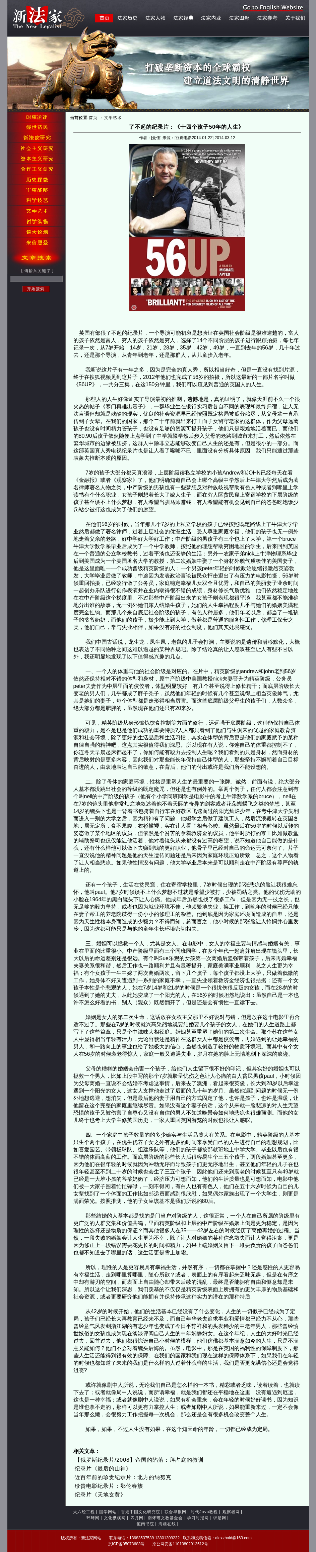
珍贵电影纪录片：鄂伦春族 (109, 1486)
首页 (93, 117)
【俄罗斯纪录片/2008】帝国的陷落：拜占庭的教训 (139, 1460)
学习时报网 (198, 1518)
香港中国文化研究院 (140, 1512)
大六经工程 (84, 1512)
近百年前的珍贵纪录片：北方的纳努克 (123, 1477)
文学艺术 (113, 117)
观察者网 (231, 1512)
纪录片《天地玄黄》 (100, 1494)
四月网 (136, 1518)
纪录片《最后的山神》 (103, 1468)
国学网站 (108, 1512)
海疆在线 (167, 1524)
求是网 (219, 1518)
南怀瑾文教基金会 (165, 1518)
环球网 (93, 1518)
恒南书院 (145, 1524)
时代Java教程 (204, 1512)
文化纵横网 (115, 1518)
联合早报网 (175, 1512)
